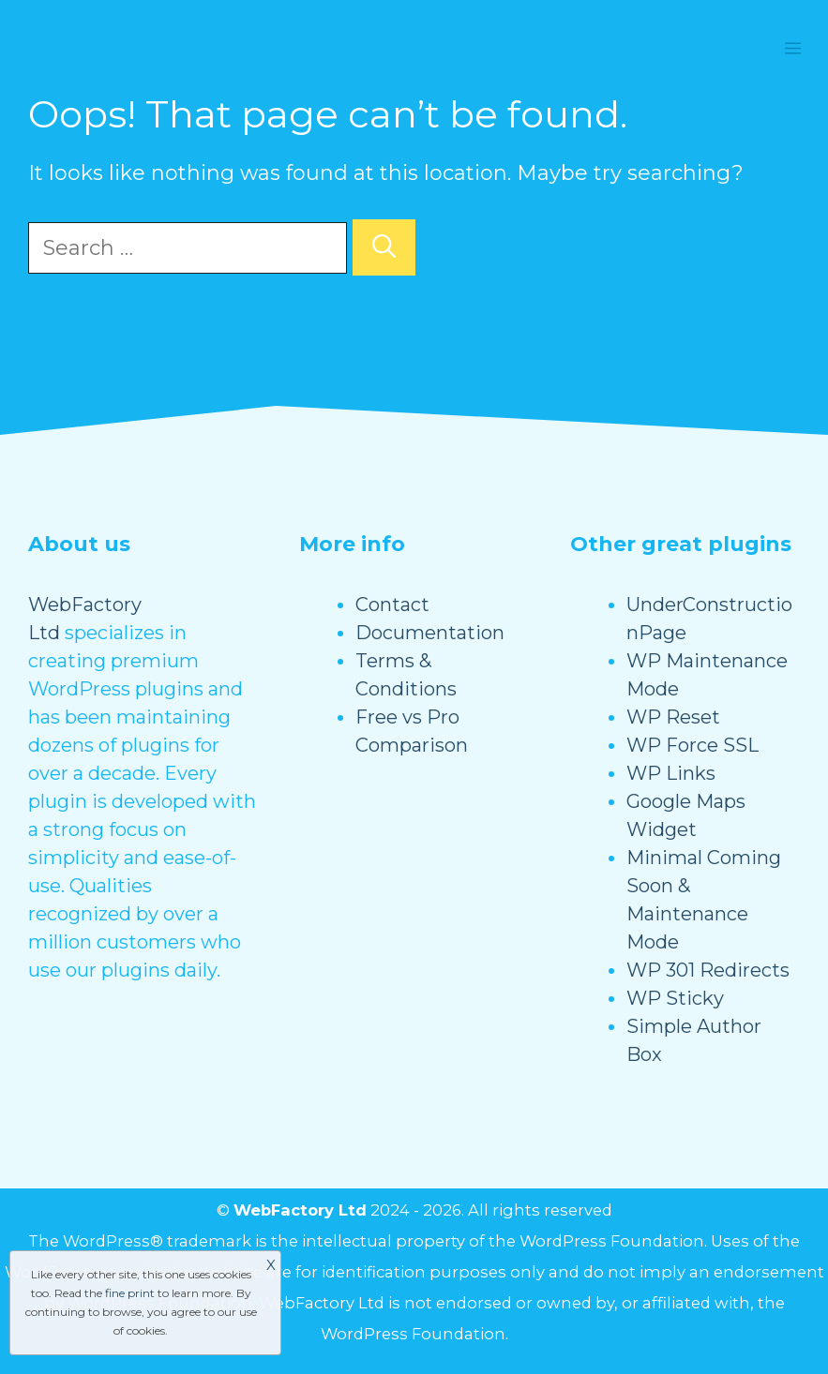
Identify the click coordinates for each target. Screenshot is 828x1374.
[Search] (384, 247)
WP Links (670, 773)
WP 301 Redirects (708, 970)
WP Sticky (675, 998)
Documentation (429, 632)
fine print (130, 1293)
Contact (392, 604)
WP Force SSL (692, 745)
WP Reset (673, 717)
